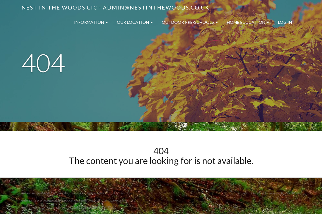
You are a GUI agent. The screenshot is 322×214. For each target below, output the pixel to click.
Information (91, 22)
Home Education (248, 22)
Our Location (135, 22)
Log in (285, 22)
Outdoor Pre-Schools (190, 22)
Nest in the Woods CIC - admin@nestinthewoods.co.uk (115, 7)
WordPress (293, 193)
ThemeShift (257, 193)
